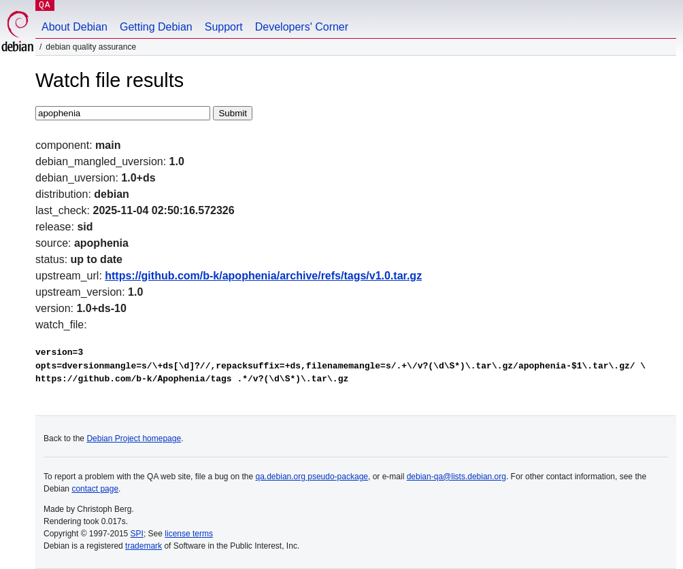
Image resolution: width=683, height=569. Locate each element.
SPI (137, 533)
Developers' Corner (301, 27)
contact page (94, 489)
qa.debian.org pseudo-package (312, 476)
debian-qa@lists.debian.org (456, 476)
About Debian (74, 27)
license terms (189, 533)
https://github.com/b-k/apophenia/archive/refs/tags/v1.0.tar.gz (263, 275)
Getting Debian (156, 27)
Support (224, 27)
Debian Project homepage (133, 438)
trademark (143, 546)
